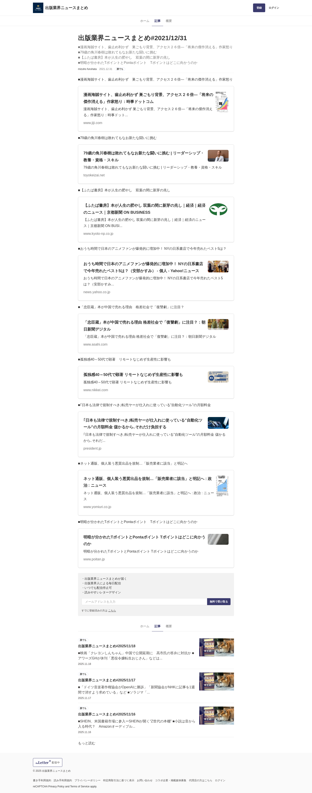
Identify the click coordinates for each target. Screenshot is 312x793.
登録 (259, 7)
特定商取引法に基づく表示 (118, 780)
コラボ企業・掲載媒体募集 (170, 780)
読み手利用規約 (63, 780)
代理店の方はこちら (200, 780)
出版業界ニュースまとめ (66, 8)
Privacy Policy (56, 786)
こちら (112, 610)
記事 (157, 21)
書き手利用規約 (42, 780)
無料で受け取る (219, 601)
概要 (169, 21)
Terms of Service (79, 786)
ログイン (274, 8)
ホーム (144, 21)
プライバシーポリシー (88, 780)
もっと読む (86, 743)
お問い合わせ (145, 780)
